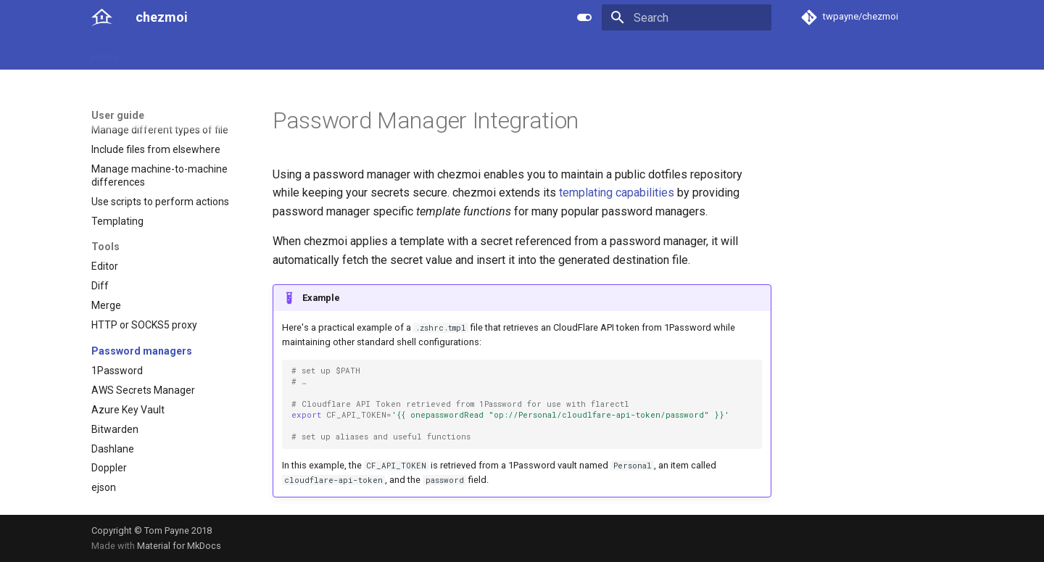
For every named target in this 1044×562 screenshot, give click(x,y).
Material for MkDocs (179, 545)
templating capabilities (616, 192)
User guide (160, 53)
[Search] (686, 17)
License (417, 53)
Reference (226, 53)
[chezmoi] (102, 17)
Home (105, 53)
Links (371, 53)
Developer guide (305, 53)
